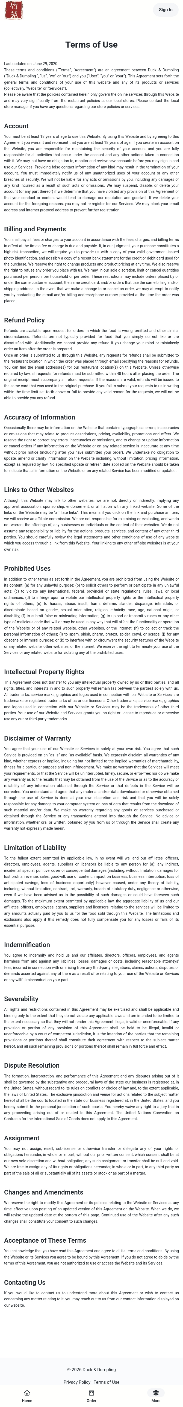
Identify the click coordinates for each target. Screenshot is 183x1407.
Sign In (166, 9)
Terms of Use (107, 1382)
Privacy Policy (77, 1382)
